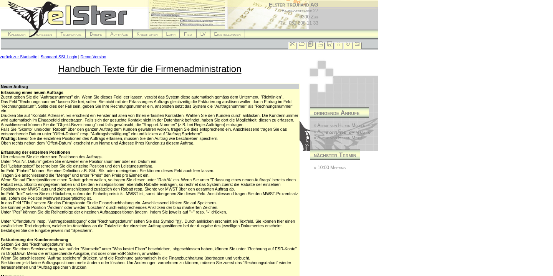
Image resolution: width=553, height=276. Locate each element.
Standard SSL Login (59, 56)
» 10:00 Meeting (330, 167)
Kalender (17, 34)
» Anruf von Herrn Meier (338, 137)
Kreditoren (147, 34)
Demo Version (93, 56)
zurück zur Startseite (18, 56)
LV (203, 34)
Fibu (188, 34)
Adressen (43, 34)
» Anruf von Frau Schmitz (338, 131)
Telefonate (70, 34)
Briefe (96, 34)
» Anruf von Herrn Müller (339, 125)
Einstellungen (227, 34)
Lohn (171, 34)
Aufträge (119, 34)
